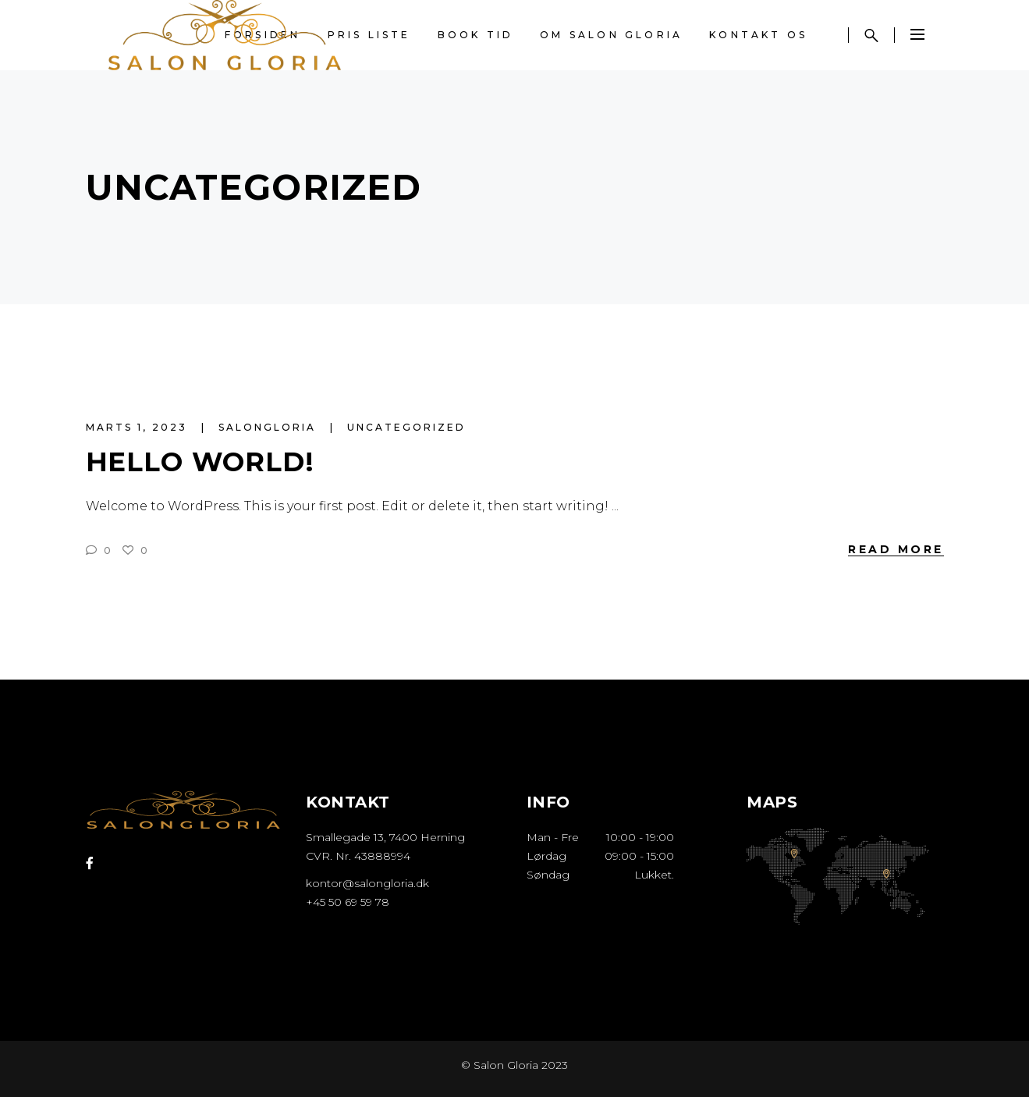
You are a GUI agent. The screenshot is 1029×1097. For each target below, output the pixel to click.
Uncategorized (406, 427)
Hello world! (200, 462)
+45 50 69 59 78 (347, 902)
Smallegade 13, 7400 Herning (385, 837)
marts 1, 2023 (139, 427)
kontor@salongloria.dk (367, 883)
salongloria (269, 427)
